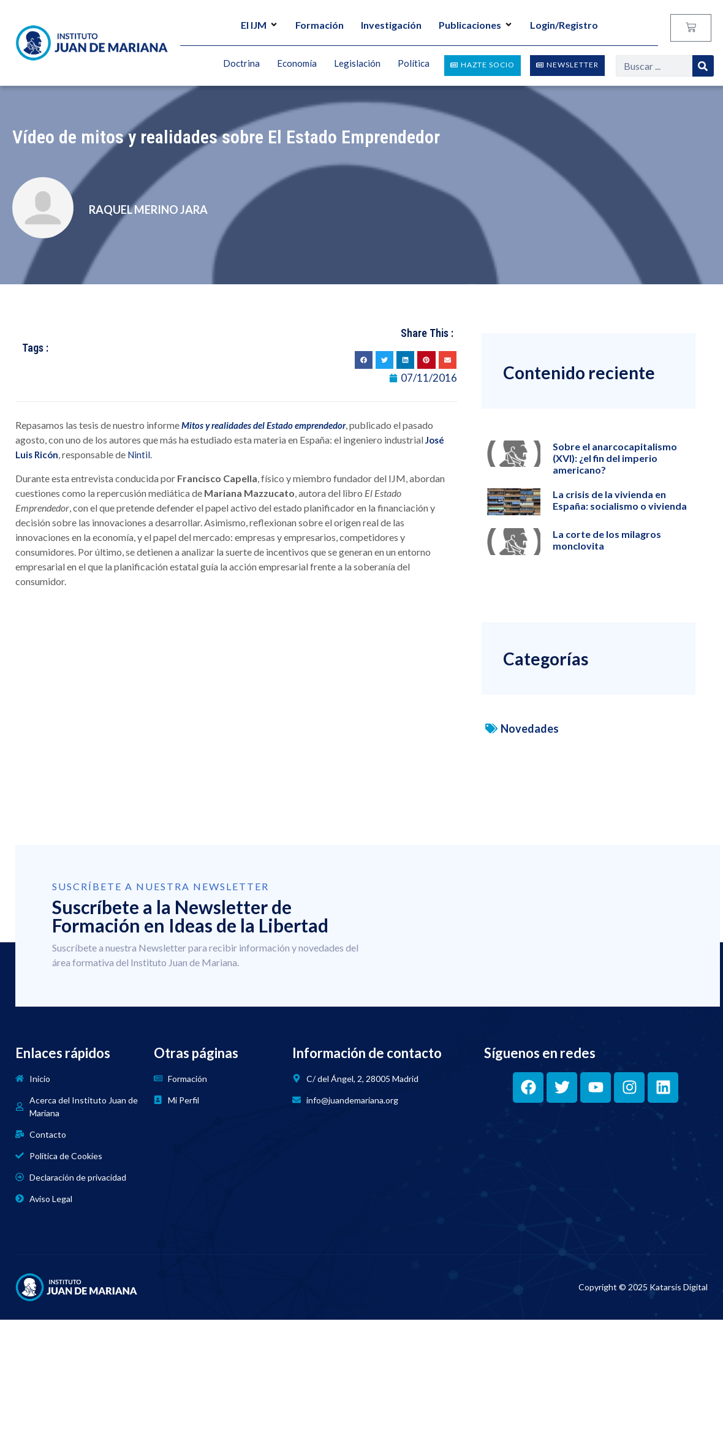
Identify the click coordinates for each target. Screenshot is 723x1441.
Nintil (138, 454)
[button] (364, 360)
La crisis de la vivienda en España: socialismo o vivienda (620, 500)
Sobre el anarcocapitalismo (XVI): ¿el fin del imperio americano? (615, 458)
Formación (319, 25)
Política (414, 63)
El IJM (259, 25)
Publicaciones (476, 25)
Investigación (391, 25)
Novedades (530, 728)
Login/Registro (564, 25)
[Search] (703, 66)
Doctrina (241, 63)
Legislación (357, 63)
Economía (297, 63)
